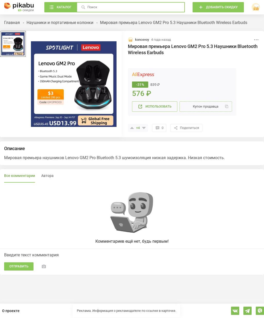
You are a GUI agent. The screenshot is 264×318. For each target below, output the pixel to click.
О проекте (11, 311)
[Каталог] (60, 7)
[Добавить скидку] (218, 7)
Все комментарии (19, 176)
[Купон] (205, 106)
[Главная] (19, 7)
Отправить (18, 266)
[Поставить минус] (143, 128)
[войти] (256, 7)
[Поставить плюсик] (132, 128)
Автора (47, 176)
